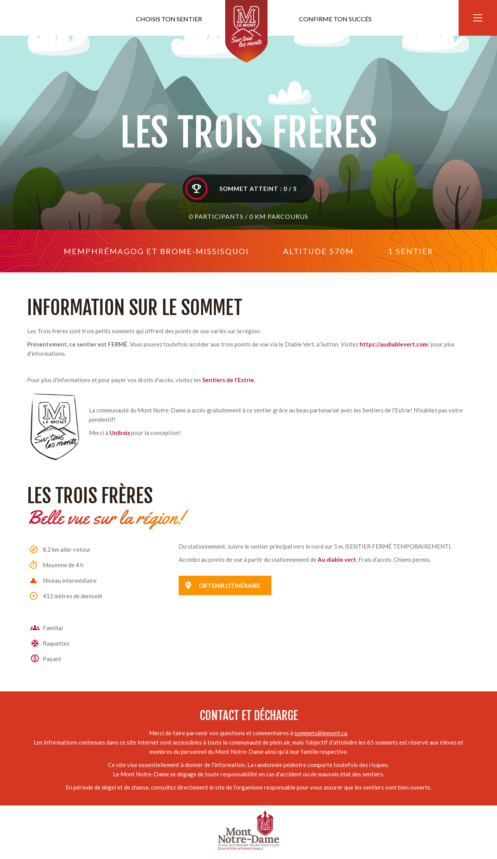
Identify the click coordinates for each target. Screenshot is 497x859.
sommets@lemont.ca (320, 732)
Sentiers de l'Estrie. (228, 379)
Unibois (119, 432)
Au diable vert (337, 559)
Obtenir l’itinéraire (230, 585)
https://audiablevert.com (393, 344)
